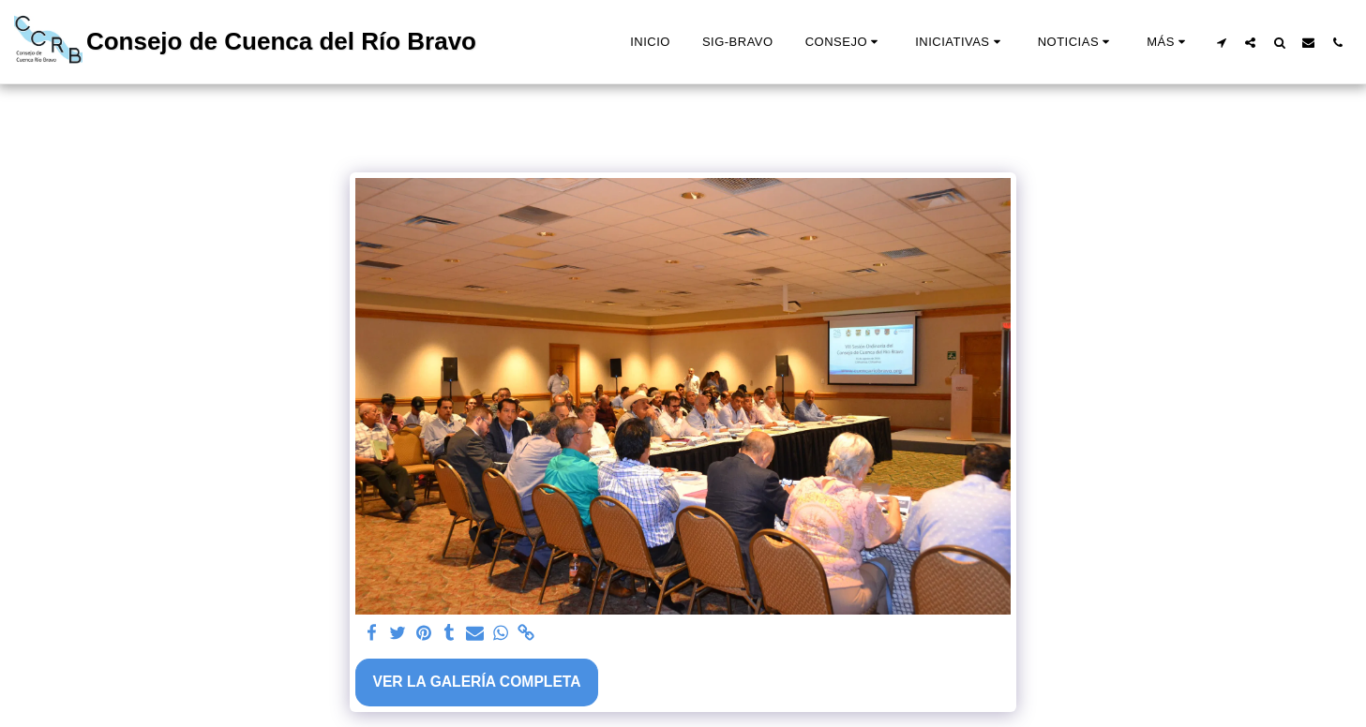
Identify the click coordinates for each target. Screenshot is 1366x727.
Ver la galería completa (476, 682)
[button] (844, 42)
